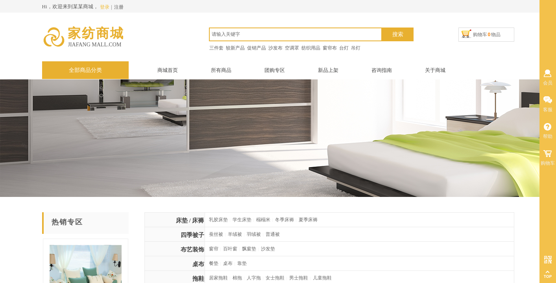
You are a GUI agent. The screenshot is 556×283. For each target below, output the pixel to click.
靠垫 (242, 263)
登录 (104, 7)
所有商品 (221, 70)
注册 (119, 7)
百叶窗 (230, 249)
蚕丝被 (216, 234)
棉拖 (237, 278)
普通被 (273, 234)
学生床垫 (242, 219)
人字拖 (254, 278)
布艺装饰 (192, 249)
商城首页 (167, 70)
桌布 (198, 264)
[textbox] (295, 34)
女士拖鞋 (275, 278)
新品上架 (328, 70)
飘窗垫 (249, 249)
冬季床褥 (284, 219)
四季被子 (192, 235)
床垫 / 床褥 (190, 220)
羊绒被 (235, 234)
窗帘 (213, 249)
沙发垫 (268, 249)
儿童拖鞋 (322, 278)
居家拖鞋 (218, 278)
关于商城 (435, 70)
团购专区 (274, 70)
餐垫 (213, 263)
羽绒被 (254, 234)
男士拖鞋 (298, 278)
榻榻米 (263, 219)
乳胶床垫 (218, 219)
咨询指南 (381, 70)
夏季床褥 (308, 219)
